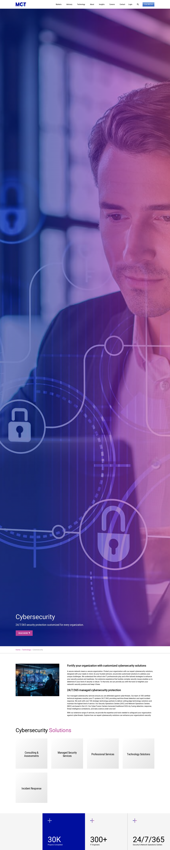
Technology (26, 649)
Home (18, 649)
